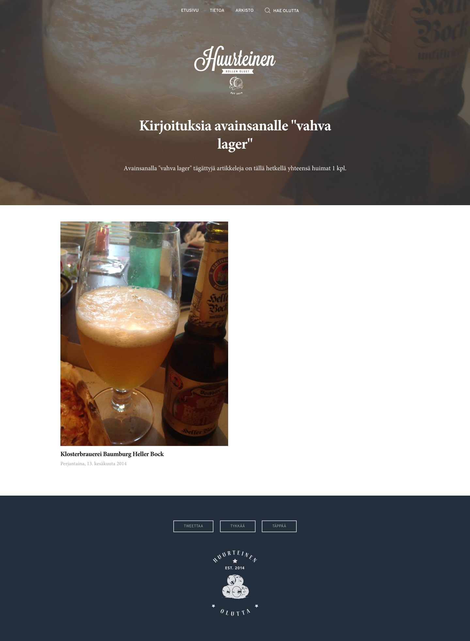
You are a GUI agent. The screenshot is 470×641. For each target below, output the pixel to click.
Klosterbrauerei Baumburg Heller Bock (112, 454)
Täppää (279, 526)
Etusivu (190, 11)
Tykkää (237, 526)
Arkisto (245, 11)
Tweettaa (193, 526)
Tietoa (217, 11)
